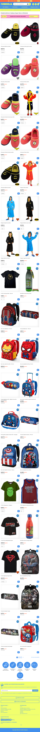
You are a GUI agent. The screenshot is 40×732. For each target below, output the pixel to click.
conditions (19, 693)
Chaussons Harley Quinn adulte (26, 46)
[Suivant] (23, 657)
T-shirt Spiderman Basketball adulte (26, 505)
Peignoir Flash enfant (24, 187)
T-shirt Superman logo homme (6, 575)
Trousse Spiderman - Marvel (25, 328)
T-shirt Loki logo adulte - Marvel (7, 293)
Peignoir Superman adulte (6, 222)
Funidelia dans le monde (24, 708)
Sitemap (21, 712)
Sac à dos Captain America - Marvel (7, 469)
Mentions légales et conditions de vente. (27, 709)
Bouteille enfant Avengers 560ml (26, 540)
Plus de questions (4, 712)
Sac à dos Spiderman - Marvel (6, 328)
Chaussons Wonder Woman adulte (7, 152)
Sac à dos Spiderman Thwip (25, 575)
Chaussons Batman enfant (6, 187)
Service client (20, 698)
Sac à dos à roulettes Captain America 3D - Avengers (28, 400)
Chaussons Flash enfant (24, 152)
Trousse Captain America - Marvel (26, 434)
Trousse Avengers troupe (5, 611)
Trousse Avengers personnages (6, 646)
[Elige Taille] (3, 52)
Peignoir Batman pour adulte (25, 222)
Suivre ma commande (20, 701)
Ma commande (4, 708)
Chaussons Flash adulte (24, 81)
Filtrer (4, 16)
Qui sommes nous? (23, 713)
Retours (2, 711)
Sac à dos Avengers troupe (25, 611)
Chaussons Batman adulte (6, 46)
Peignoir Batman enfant (5, 258)
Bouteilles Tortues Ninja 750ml (25, 293)
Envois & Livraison (4, 710)
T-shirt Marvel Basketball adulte (7, 540)
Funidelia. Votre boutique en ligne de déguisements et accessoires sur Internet (6, 4)
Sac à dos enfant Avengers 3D (25, 646)
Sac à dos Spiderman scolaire (25, 469)
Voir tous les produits (35, 657)
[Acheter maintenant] (18, 52)
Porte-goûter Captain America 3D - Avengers (9, 434)
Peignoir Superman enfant (25, 258)
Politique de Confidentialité (25, 710)
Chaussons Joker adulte (5, 81)
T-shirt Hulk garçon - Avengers (6, 505)
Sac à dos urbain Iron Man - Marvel (7, 364)
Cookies (21, 711)
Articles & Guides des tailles (6, 709)
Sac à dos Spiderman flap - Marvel (26, 364)
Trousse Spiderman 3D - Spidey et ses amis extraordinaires (8, 400)
